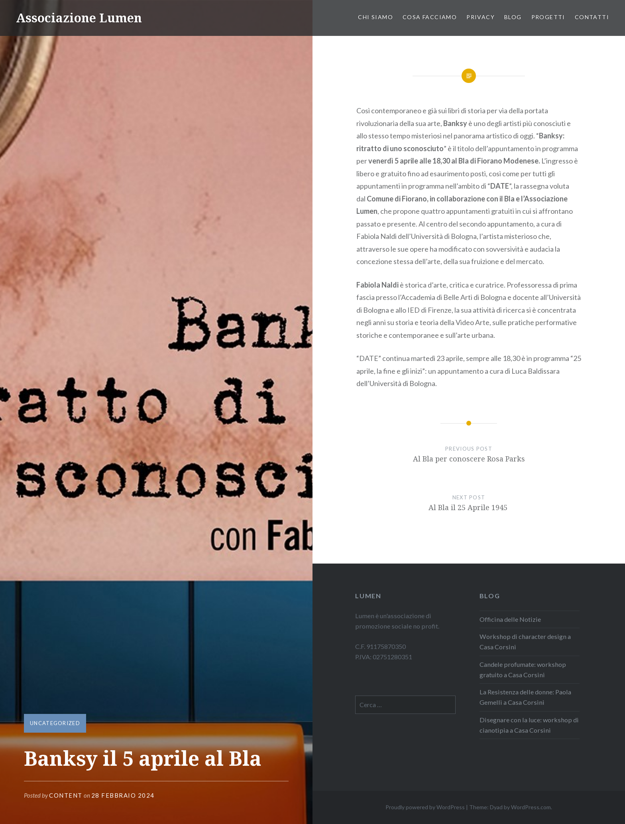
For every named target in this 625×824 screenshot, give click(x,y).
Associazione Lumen (79, 18)
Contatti (592, 17)
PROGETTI (548, 17)
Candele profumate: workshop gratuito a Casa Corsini (523, 669)
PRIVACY (480, 17)
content (66, 795)
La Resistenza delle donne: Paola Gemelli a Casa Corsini (525, 697)
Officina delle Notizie (510, 619)
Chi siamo (375, 17)
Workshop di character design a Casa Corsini (525, 642)
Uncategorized (55, 723)
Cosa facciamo (430, 17)
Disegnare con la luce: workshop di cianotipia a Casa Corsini (529, 725)
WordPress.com (531, 807)
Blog (513, 17)
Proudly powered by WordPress (425, 807)
